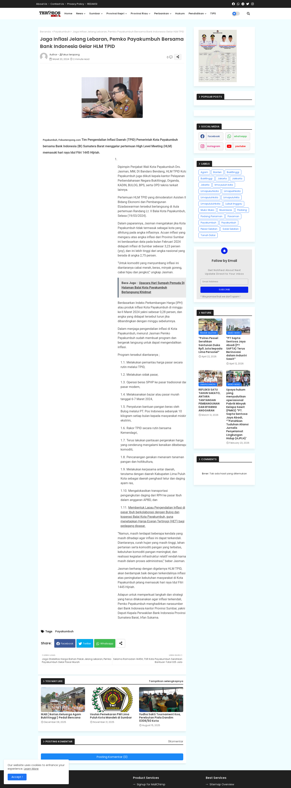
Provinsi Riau (139, 13)
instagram (213, 146)
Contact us (57, 4)
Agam (204, 172)
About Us (41, 4)
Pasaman (233, 216)
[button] (248, 13)
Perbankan (161, 13)
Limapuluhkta (231, 197)
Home (68, 13)
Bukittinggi (233, 172)
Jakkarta (237, 178)
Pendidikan (196, 13)
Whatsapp (106, 643)
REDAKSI (92, 4)
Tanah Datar (208, 235)
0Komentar (175, 741)
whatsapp (240, 136)
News (79, 13)
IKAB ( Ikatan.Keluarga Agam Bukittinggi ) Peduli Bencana (61, 716)
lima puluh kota (224, 184)
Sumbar (94, 13)
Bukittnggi (206, 178)
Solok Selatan (231, 229)
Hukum (180, 13)
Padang (242, 210)
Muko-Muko (207, 210)
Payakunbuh (228, 222)
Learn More (31, 769)
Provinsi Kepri (115, 13)
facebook (214, 136)
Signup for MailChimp (151, 784)
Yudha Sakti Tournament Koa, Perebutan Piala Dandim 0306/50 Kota (160, 717)
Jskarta (205, 184)
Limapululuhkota (210, 203)
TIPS (213, 13)
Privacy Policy (75, 4)
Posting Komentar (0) (112, 757)
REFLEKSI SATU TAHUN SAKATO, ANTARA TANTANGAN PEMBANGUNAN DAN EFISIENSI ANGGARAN (209, 400)
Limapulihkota (232, 191)
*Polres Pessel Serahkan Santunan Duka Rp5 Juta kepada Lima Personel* (210, 345)
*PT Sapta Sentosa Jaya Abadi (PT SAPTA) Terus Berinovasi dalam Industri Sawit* (236, 348)
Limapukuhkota (210, 191)
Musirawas (225, 210)
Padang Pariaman (211, 216)
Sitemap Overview (222, 784)
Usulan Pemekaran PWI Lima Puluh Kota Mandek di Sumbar (111, 716)
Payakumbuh (61, 31)
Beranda (45, 31)
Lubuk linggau (233, 203)
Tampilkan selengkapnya (166, 681)
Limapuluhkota (209, 197)
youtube (240, 146)
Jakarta (222, 178)
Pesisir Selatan (209, 229)
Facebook (67, 643)
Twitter (87, 643)
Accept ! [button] (17, 777)
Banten (217, 172)
